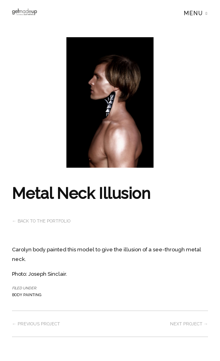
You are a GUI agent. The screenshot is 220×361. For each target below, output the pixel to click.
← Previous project (36, 324)
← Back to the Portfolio (41, 221)
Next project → (189, 324)
